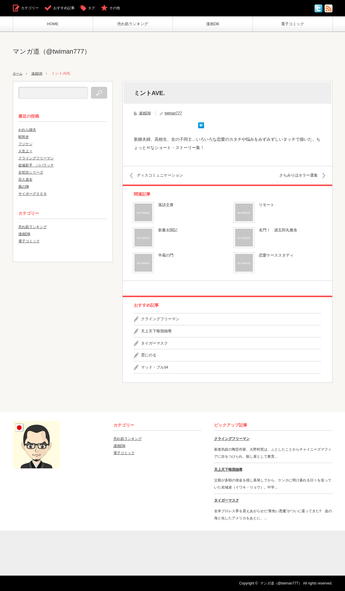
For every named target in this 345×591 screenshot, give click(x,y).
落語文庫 (166, 205)
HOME (53, 24)
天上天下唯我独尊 (156, 331)
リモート (266, 205)
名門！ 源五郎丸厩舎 (278, 230)
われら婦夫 (27, 130)
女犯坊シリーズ (30, 172)
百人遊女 (25, 179)
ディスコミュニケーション (163, 175)
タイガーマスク (154, 343)
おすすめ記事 (64, 8)
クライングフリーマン (160, 319)
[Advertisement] (225, 51)
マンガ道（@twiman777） (52, 51)
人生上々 (25, 151)
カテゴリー (30, 8)
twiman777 (173, 113)
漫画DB (212, 24)
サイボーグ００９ (32, 194)
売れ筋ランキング (132, 24)
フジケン (25, 144)
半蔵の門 (166, 255)
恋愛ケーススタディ (276, 255)
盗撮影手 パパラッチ (36, 165)
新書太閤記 (167, 230)
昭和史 (23, 137)
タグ (91, 8)
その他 (114, 8)
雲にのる (148, 355)
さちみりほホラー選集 (295, 175)
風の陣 (23, 187)
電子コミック (292, 24)
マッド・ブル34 (154, 367)
